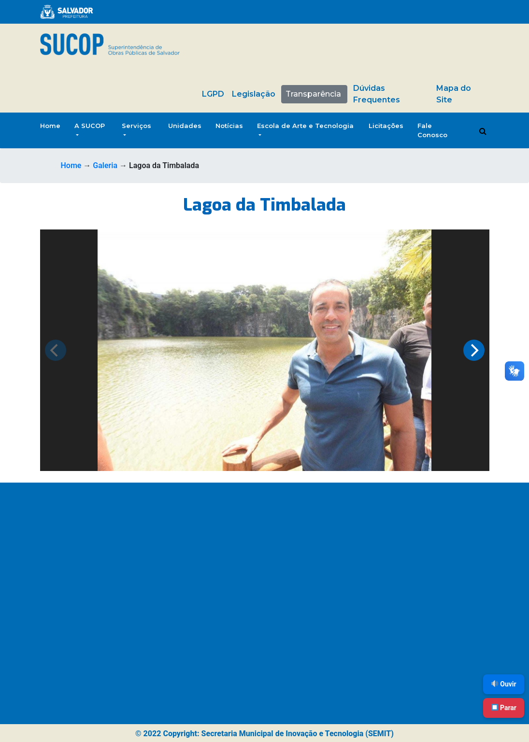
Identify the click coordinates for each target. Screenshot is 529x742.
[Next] (474, 350)
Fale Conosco (432, 130)
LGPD (213, 94)
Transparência (313, 94)
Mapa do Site (453, 94)
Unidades (184, 125)
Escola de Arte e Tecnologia (305, 125)
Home (50, 125)
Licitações (386, 125)
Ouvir (503, 684)
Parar (503, 708)
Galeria (105, 165)
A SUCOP (89, 125)
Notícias (229, 125)
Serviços (136, 125)
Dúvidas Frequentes (376, 94)
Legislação (253, 94)
